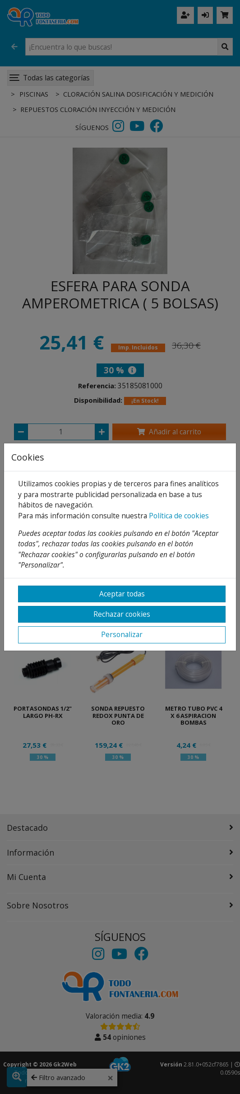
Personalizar (122, 634)
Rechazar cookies (121, 614)
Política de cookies (179, 516)
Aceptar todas (122, 594)
